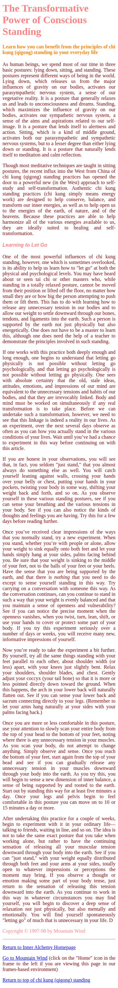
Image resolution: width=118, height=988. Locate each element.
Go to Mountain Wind (25, 958)
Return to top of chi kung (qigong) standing (46, 980)
